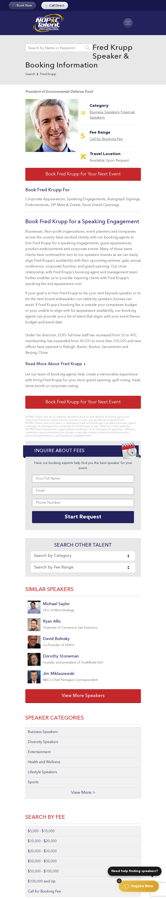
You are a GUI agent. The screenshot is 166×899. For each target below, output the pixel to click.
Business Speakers (105, 112)
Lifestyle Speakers (42, 772)
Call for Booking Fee (106, 139)
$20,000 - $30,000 (42, 851)
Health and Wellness (44, 762)
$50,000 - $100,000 (43, 871)
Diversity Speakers (43, 742)
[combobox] (83, 556)
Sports (33, 782)
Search (30, 74)
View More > (83, 793)
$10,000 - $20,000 (42, 841)
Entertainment (39, 752)
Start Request (83, 517)
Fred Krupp (48, 74)
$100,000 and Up (42, 881)
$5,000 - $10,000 (41, 831)
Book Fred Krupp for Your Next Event (83, 174)
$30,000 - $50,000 (42, 861)
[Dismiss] (119, 880)
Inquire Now (139, 886)
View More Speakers (83, 696)
